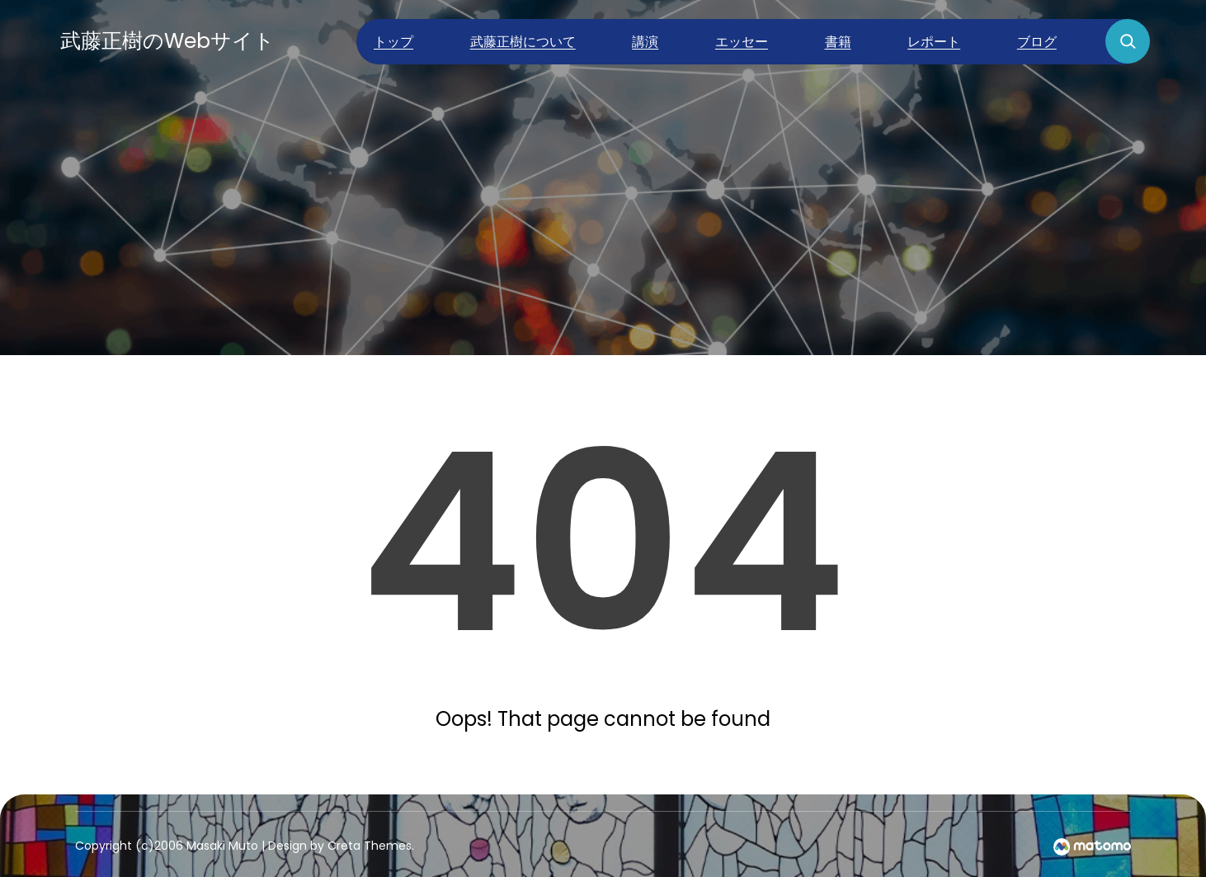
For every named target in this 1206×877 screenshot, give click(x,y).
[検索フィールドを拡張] (1127, 41)
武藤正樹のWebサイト (167, 40)
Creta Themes (369, 845)
